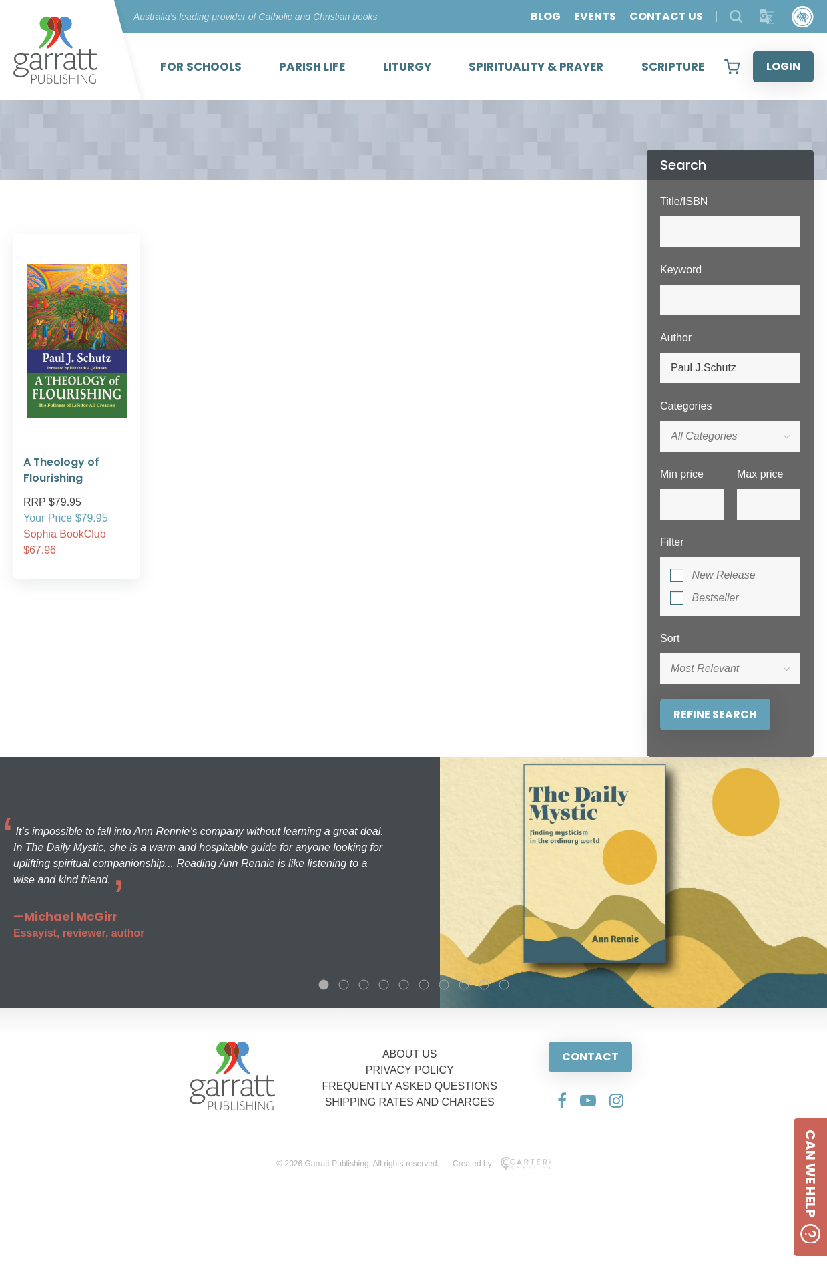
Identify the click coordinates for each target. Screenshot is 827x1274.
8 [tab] (464, 984)
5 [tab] (403, 984)
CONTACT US (666, 16)
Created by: (502, 1163)
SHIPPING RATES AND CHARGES (410, 1102)
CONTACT (590, 1056)
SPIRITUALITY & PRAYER (536, 67)
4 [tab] (383, 984)
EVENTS (595, 16)
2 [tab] (343, 984)
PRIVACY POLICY (410, 1070)
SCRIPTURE (672, 67)
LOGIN (783, 66)
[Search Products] (736, 16)
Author (676, 337)
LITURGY (407, 67)
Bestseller (715, 597)
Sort (669, 638)
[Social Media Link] (562, 1100)
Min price (682, 474)
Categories (686, 406)
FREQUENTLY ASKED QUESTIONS (409, 1086)
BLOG (546, 16)
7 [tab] (444, 984)
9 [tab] (484, 984)
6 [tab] (424, 984)
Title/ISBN (684, 201)
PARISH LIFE (312, 67)
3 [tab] (363, 984)
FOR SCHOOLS (201, 67)
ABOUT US (409, 1054)
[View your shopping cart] (732, 66)
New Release (723, 575)
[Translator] (767, 17)
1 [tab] (323, 984)
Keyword (681, 269)
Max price (760, 474)
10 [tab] (504, 984)
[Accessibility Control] (803, 17)
